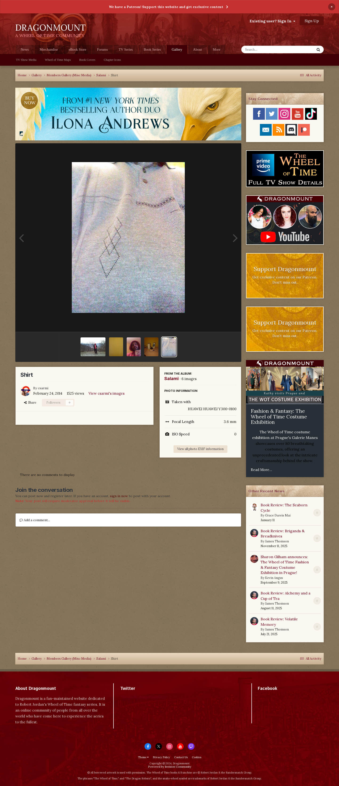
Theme (143, 757)
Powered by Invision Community (169, 766)
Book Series (152, 49)
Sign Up (312, 20)
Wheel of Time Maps (58, 59)
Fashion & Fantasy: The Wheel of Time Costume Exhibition (279, 416)
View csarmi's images (107, 393)
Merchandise (49, 49)
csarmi (43, 388)
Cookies (196, 757)
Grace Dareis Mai (278, 515)
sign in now (119, 496)
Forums (102, 49)
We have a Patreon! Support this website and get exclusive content (166, 7)
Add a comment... (35, 520)
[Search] (265, 49)
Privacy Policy (161, 757)
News (25, 49)
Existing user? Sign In (272, 21)
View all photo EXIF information (200, 449)
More (217, 49)
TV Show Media (26, 59)
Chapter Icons (112, 59)
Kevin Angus (274, 578)
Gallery (177, 51)
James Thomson (277, 541)
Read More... (261, 469)
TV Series (126, 49)
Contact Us (181, 757)
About (197, 49)
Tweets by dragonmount (141, 697)
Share (30, 403)
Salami (171, 378)
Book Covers (87, 59)
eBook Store (77, 49)
